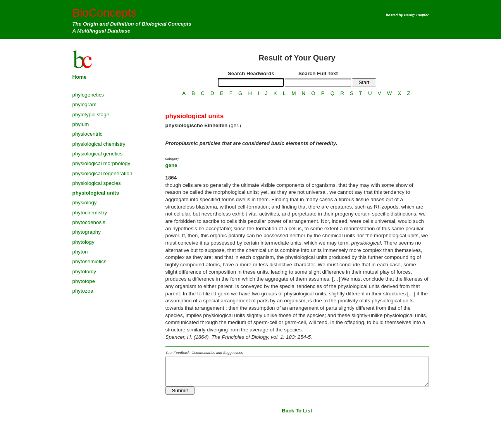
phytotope (83, 281)
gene (171, 165)
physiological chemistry (99, 144)
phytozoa (82, 291)
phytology (83, 242)
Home (79, 77)
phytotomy (84, 271)
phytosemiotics (89, 261)
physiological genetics (97, 154)
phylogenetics (88, 95)
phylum (80, 124)
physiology (84, 202)
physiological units (95, 193)
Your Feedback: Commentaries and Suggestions (204, 353)
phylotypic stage (91, 114)
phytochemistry (89, 213)
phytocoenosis (88, 222)
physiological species (96, 183)
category (172, 158)
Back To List (297, 411)
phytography (86, 232)
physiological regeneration (102, 173)
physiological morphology (101, 163)
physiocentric (87, 134)
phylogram (84, 104)
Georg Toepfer (416, 15)
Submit (180, 390)
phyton (80, 252)
